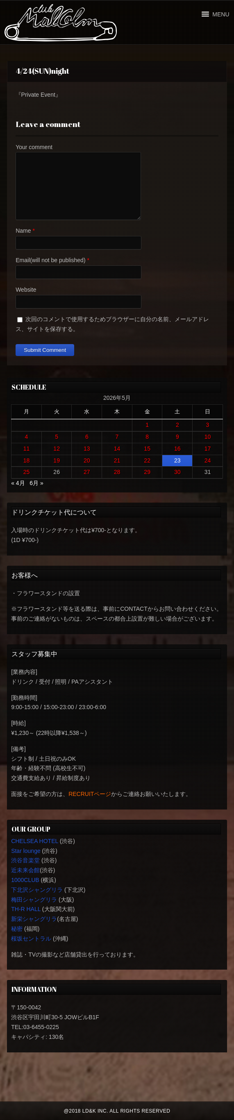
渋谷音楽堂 (25, 860)
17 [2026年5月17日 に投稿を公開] (207, 448)
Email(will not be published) (50, 260)
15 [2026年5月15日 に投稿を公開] (147, 448)
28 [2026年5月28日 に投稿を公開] (117, 472)
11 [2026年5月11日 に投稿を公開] (26, 448)
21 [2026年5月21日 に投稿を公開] (117, 460)
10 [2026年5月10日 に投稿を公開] (207, 436)
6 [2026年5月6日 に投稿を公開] (87, 436)
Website (26, 289)
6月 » (36, 483)
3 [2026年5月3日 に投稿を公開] (207, 425)
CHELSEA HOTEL (34, 841)
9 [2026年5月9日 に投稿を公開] (177, 436)
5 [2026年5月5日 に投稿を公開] (56, 436)
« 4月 (18, 483)
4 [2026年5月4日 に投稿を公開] (26, 436)
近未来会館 (25, 870)
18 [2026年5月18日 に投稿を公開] (26, 460)
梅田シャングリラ (34, 899)
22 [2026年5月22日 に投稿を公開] (147, 460)
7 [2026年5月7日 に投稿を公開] (117, 436)
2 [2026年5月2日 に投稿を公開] (177, 425)
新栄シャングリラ (34, 919)
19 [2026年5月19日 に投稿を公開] (56, 460)
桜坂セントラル (31, 938)
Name (23, 230)
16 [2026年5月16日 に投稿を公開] (177, 448)
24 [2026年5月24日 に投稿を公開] (207, 460)
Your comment (34, 147)
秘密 (17, 928)
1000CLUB (25, 880)
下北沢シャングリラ (37, 889)
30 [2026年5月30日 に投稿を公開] (177, 472)
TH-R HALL (26, 909)
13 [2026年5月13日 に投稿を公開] (87, 448)
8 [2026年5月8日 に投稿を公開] (147, 436)
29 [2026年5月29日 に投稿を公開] (147, 472)
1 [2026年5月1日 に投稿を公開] (147, 425)
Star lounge (26, 851)
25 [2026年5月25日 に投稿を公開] (26, 472)
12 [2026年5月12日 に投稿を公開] (56, 448)
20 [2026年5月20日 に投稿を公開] (87, 460)
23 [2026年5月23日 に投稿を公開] (177, 460)
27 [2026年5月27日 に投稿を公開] (87, 472)
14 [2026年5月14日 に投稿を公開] (117, 448)
